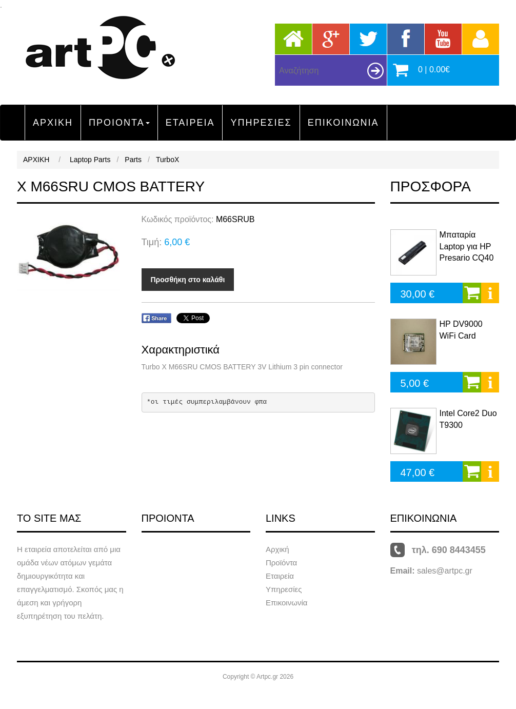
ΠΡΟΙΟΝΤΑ (119, 122)
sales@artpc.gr (444, 570)
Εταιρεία (280, 576)
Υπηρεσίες (284, 589)
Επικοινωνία (286, 602)
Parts (133, 159)
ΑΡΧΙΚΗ (53, 122)
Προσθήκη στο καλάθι (188, 279)
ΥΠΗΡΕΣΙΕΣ (260, 122)
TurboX (167, 159)
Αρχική (277, 549)
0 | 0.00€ (434, 69)
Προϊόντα (281, 562)
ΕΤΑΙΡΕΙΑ (190, 122)
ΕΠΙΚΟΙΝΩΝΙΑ (343, 122)
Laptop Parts (90, 159)
